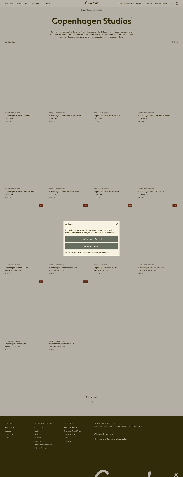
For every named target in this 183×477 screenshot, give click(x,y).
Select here (104, 253)
